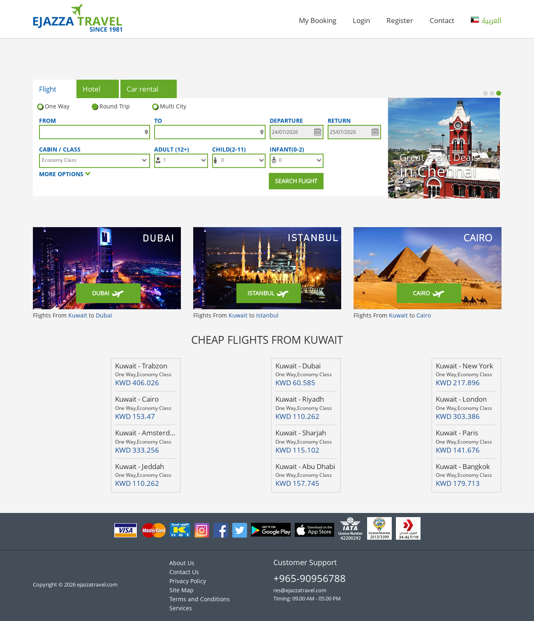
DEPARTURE (286, 120)
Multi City (169, 106)
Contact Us (184, 572)
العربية (486, 20)
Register (399, 20)
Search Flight (296, 181)
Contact (442, 20)
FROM (47, 120)
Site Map (181, 590)
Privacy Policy (187, 581)
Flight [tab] (54, 89)
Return (339, 120)
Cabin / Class (60, 149)
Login (361, 20)
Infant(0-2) (288, 149)
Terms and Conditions (199, 599)
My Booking (317, 20)
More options (65, 174)
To (158, 120)
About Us (181, 563)
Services (180, 608)
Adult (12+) (173, 149)
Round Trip (111, 106)
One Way (53, 106)
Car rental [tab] (149, 89)
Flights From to (72, 315)
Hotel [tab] (98, 89)
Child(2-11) (230, 149)
